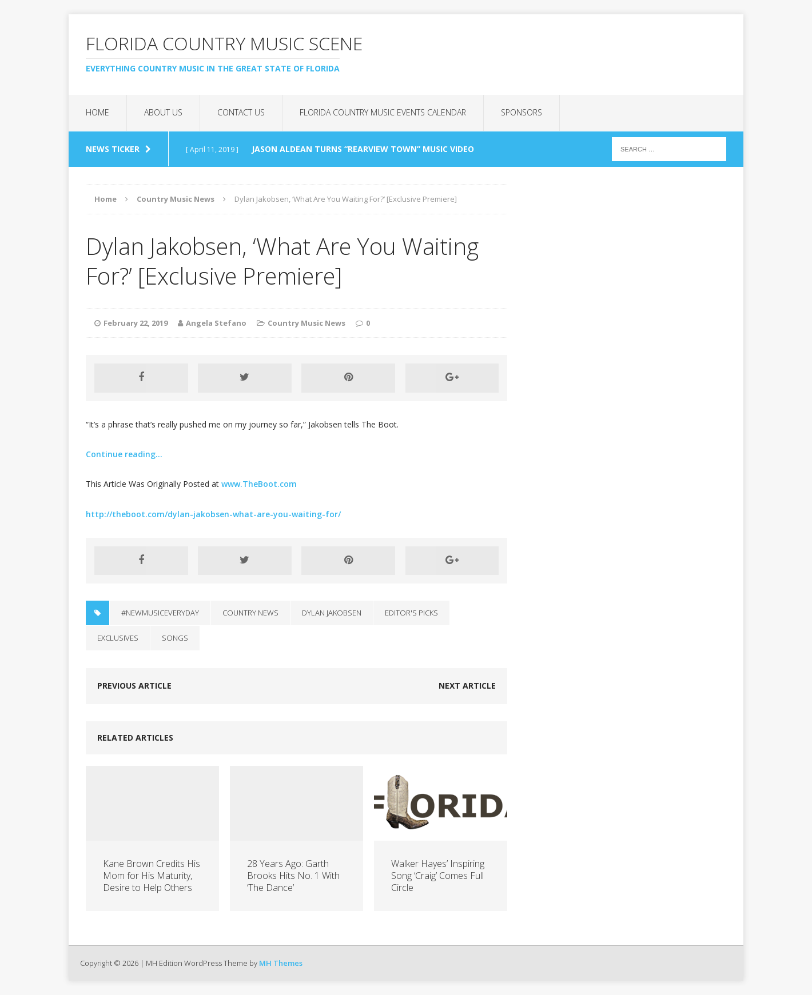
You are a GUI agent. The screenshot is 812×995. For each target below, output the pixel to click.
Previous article (134, 685)
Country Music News (306, 323)
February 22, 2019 (136, 323)
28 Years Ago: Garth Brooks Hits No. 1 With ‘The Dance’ (293, 875)
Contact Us (241, 112)
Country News (250, 613)
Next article (467, 685)
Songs (175, 638)
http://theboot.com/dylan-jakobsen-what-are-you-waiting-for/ (213, 514)
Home (97, 112)
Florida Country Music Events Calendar (383, 112)
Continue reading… (124, 454)
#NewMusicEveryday (160, 613)
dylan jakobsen (331, 613)
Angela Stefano (216, 323)
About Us (163, 112)
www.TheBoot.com (259, 483)
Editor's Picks (411, 613)
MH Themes (280, 963)
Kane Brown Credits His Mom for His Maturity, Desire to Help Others (151, 875)
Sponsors (521, 112)
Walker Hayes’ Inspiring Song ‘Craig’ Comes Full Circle (437, 875)
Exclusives (117, 638)
